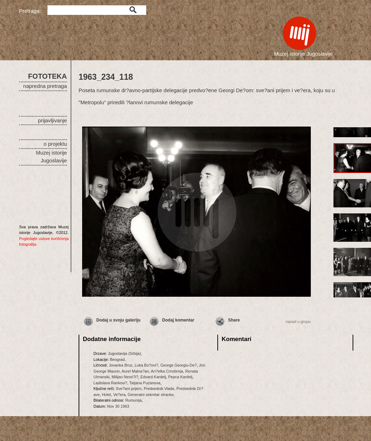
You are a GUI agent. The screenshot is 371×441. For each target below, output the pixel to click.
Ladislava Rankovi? (110, 383)
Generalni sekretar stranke (151, 394)
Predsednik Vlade (159, 388)
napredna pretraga (45, 86)
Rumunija (133, 400)
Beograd (117, 359)
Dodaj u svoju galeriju (118, 320)
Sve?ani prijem (129, 388)
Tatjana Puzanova (144, 383)
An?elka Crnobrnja (167, 371)
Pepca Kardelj (180, 377)
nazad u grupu (298, 321)
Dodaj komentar (178, 320)
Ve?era (119, 394)
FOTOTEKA (47, 76)
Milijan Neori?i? (125, 377)
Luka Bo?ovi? (146, 365)
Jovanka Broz (120, 365)
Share (234, 320)
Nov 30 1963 (118, 406)
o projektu (55, 144)
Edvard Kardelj (153, 377)
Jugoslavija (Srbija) (124, 353)
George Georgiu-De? (178, 365)
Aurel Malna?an (135, 371)
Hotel (106, 394)
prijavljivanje (52, 120)
